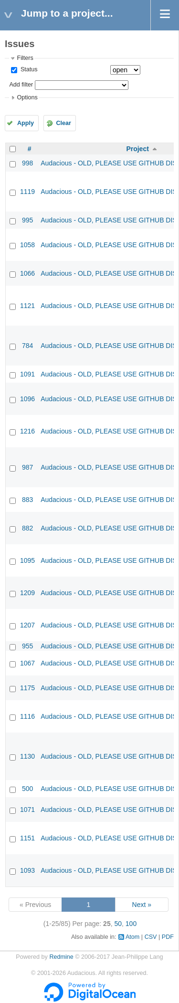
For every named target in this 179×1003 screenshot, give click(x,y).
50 (118, 923)
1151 (27, 838)
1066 (27, 273)
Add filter (21, 84)
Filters (25, 58)
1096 (27, 399)
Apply (25, 123)
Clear (63, 123)
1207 (27, 625)
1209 (27, 593)
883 (27, 499)
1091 (27, 374)
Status (28, 69)
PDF (168, 937)
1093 (27, 870)
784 (27, 345)
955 (27, 646)
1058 (27, 245)
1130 (27, 756)
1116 (27, 716)
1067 (27, 663)
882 (27, 528)
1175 (27, 688)
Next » (141, 904)
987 (27, 467)
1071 (27, 809)
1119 (27, 191)
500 (27, 788)
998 (27, 163)
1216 (27, 431)
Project (137, 149)
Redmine (61, 957)
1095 (27, 560)
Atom (132, 937)
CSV (151, 937)
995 (27, 220)
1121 (27, 305)
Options (27, 97)
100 (131, 923)
